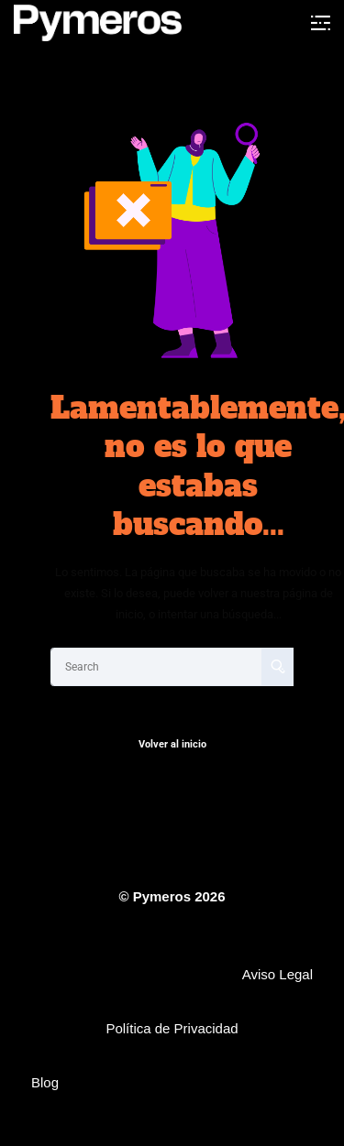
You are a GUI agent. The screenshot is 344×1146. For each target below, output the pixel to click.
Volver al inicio (172, 743)
